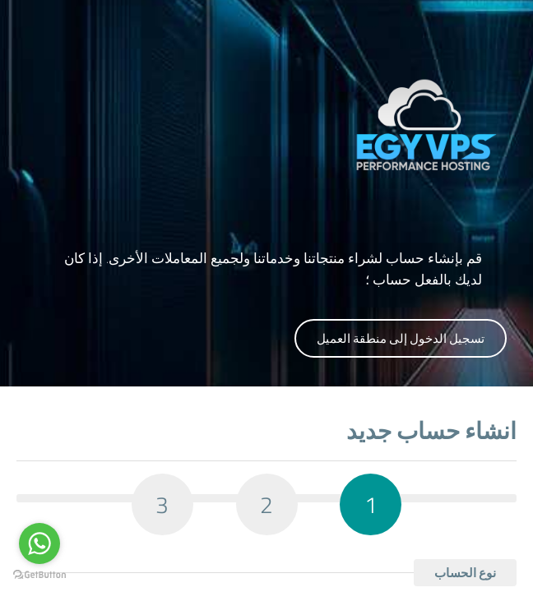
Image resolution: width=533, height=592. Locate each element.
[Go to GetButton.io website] (39, 575)
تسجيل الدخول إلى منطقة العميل (400, 338)
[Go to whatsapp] (39, 543)
